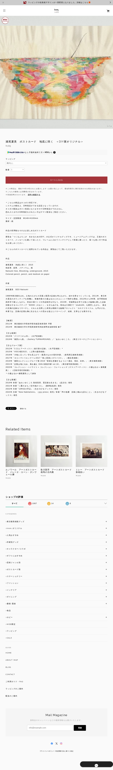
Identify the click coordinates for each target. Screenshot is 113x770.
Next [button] (110, 72)
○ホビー (9, 617)
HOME (8, 653)
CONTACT (10, 674)
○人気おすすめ (12, 535)
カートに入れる (56, 180)
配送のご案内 (11, 696)
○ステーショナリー (14, 576)
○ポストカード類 (13, 569)
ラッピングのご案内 (14, 689)
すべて (15, 503)
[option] (56, 72)
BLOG (8, 667)
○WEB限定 (10, 624)
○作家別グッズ (12, 542)
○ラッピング (11, 631)
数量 (7, 170)
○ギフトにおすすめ (14, 556)
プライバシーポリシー (47, 751)
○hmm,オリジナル (14, 528)
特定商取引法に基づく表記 (64, 751)
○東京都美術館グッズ (15, 522)
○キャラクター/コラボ (16, 549)
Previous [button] (3, 72)
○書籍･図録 (11, 604)
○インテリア (11, 590)
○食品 (8, 611)
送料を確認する (34, 195)
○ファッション (12, 583)
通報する (23, 408)
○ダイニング (11, 597)
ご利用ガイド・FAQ (14, 682)
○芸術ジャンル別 (13, 563)
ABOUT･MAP (12, 660)
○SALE (9, 638)
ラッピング (10, 159)
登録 (80, 728)
